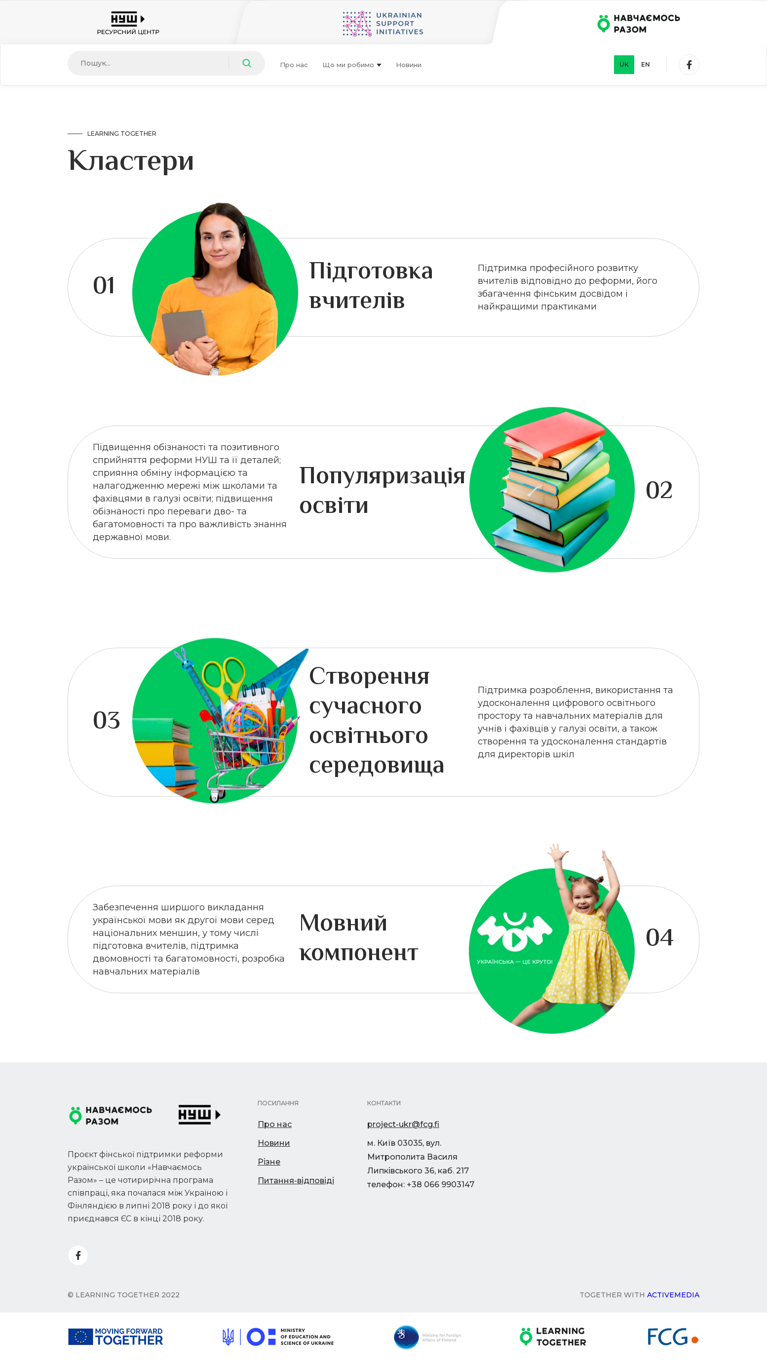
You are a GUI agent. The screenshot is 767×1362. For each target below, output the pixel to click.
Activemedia (673, 1294)
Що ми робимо (352, 65)
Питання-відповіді (296, 1180)
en (645, 64)
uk (624, 64)
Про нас (294, 65)
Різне (269, 1162)
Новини (409, 65)
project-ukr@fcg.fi (403, 1124)
